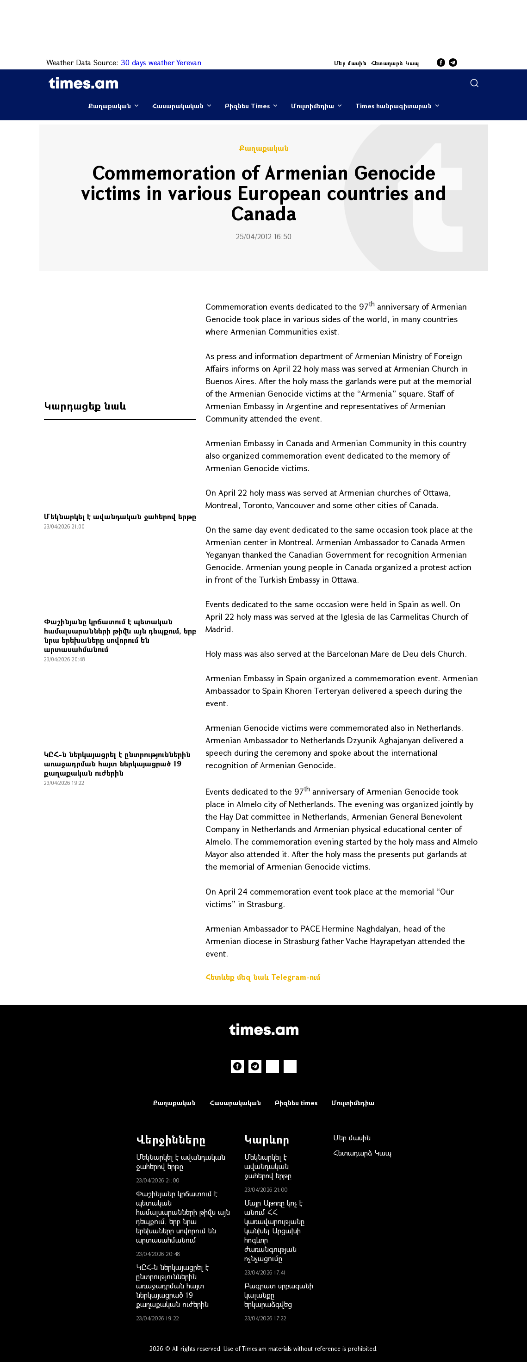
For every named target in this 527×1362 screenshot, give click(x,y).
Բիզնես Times (247, 105)
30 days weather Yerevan (161, 62)
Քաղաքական (109, 105)
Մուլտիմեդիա (312, 105)
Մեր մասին (350, 63)
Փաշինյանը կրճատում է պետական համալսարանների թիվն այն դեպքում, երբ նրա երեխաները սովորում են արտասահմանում (120, 635)
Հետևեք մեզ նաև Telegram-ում (262, 977)
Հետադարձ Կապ (395, 63)
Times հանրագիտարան (393, 105)
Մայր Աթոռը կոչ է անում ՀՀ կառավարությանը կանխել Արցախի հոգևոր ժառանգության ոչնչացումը (274, 1230)
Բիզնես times (296, 1102)
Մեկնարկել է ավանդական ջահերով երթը (120, 516)
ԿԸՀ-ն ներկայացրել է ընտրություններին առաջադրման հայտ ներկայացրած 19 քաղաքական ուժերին (117, 763)
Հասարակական (178, 105)
